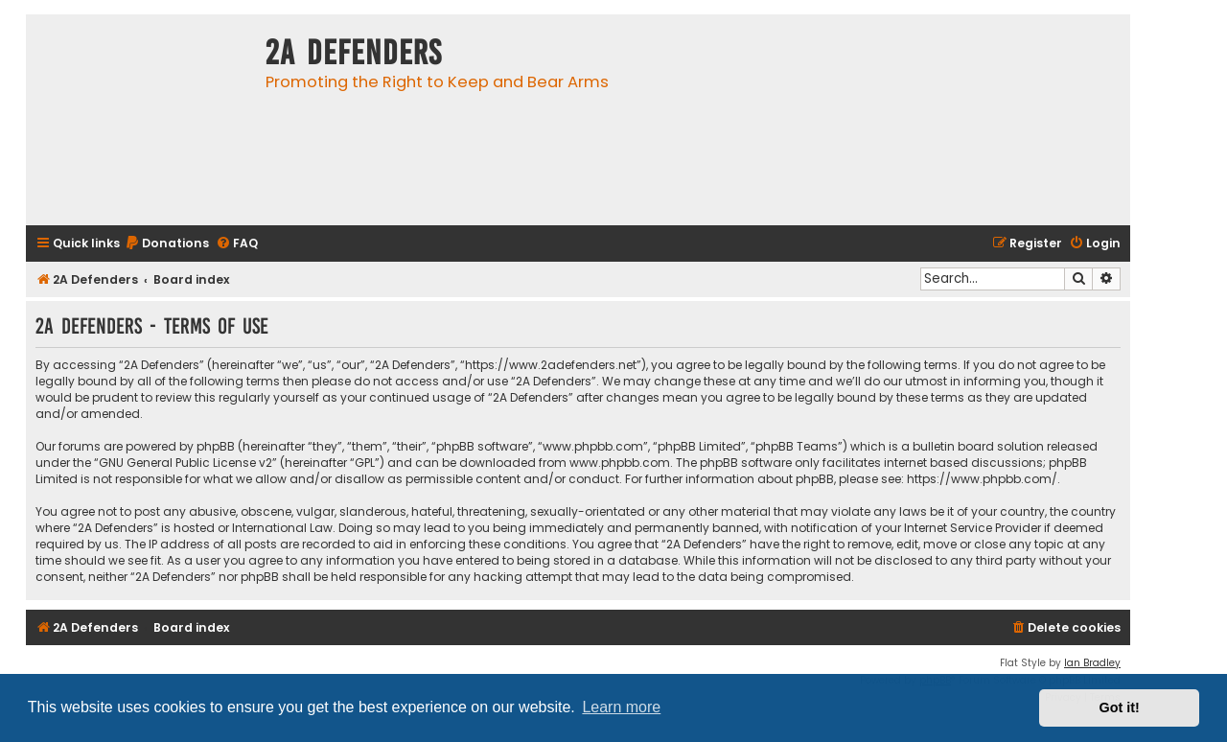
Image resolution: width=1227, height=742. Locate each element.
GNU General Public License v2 (185, 462)
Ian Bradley (1092, 663)
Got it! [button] (1120, 707)
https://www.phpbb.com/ (982, 479)
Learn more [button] (621, 707)
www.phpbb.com (619, 462)
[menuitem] (167, 244)
